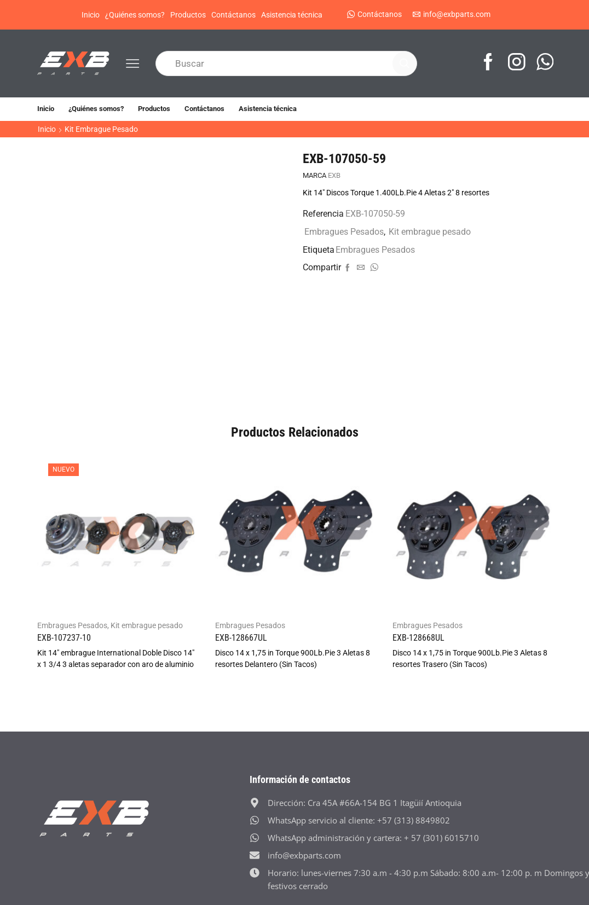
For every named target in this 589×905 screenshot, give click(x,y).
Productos (188, 14)
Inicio (91, 14)
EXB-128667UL (241, 638)
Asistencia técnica (291, 14)
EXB (334, 175)
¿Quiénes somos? (135, 14)
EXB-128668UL (418, 638)
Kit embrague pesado (101, 129)
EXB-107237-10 (64, 638)
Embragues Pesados (344, 232)
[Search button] (404, 63)
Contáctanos (233, 14)
